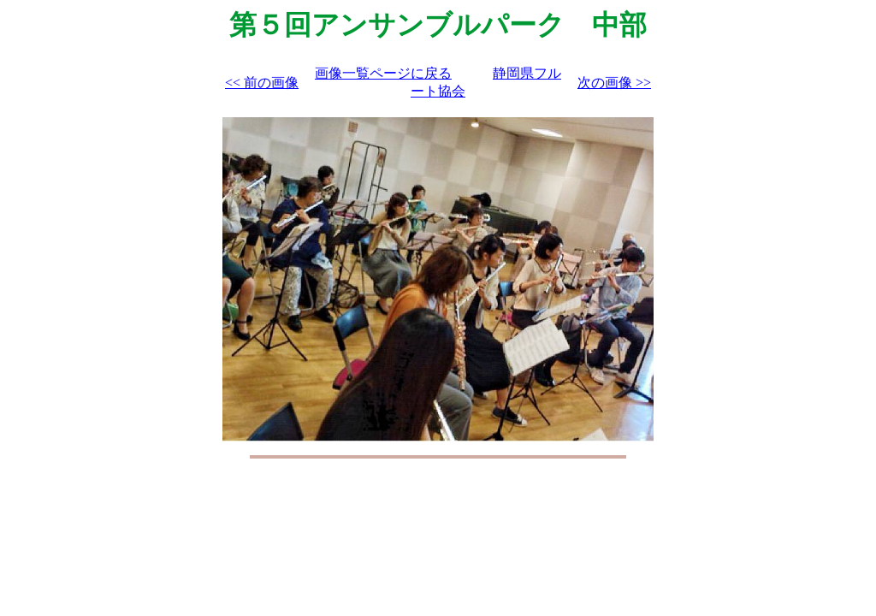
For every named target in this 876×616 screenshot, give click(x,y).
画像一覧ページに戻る (383, 73)
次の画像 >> (614, 82)
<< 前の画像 (262, 82)
